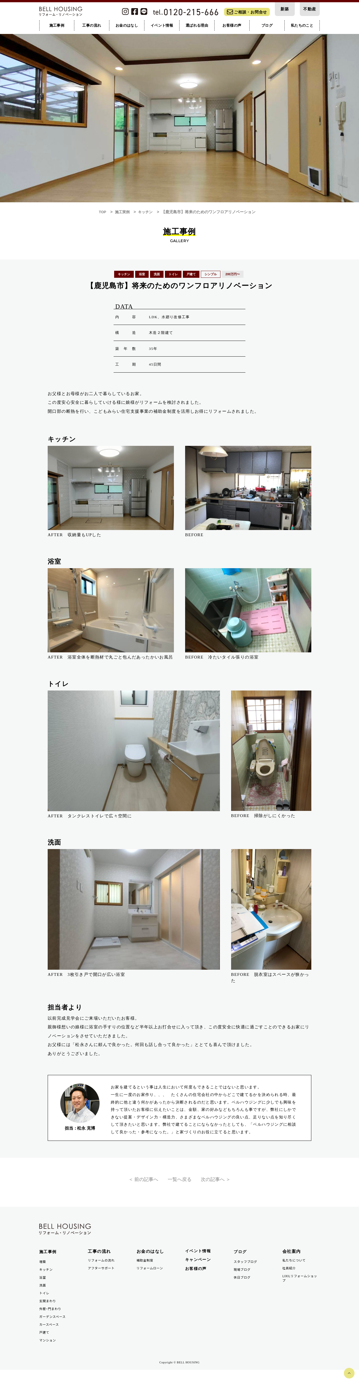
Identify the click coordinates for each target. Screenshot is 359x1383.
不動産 (309, 9)
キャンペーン (199, 1267)
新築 (284, 9)
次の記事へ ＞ (222, 1182)
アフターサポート (103, 1274)
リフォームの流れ (103, 1266)
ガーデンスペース (54, 1327)
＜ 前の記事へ (136, 1182)
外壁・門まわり (51, 1319)
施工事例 (48, 1258)
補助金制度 (146, 1266)
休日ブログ (243, 1285)
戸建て (44, 1344)
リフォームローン (151, 1274)
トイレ (44, 1302)
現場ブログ (243, 1276)
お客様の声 (196, 1276)
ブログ (241, 1258)
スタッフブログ (247, 1268)
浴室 (43, 1285)
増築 (43, 1268)
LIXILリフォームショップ (300, 1285)
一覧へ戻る (179, 1182)
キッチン (46, 1276)
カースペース (50, 1335)
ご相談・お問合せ (247, 13)
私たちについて (295, 1266)
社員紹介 (290, 1274)
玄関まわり (48, 1310)
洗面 (43, 1293)
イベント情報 (199, 1257)
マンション (48, 1352)
